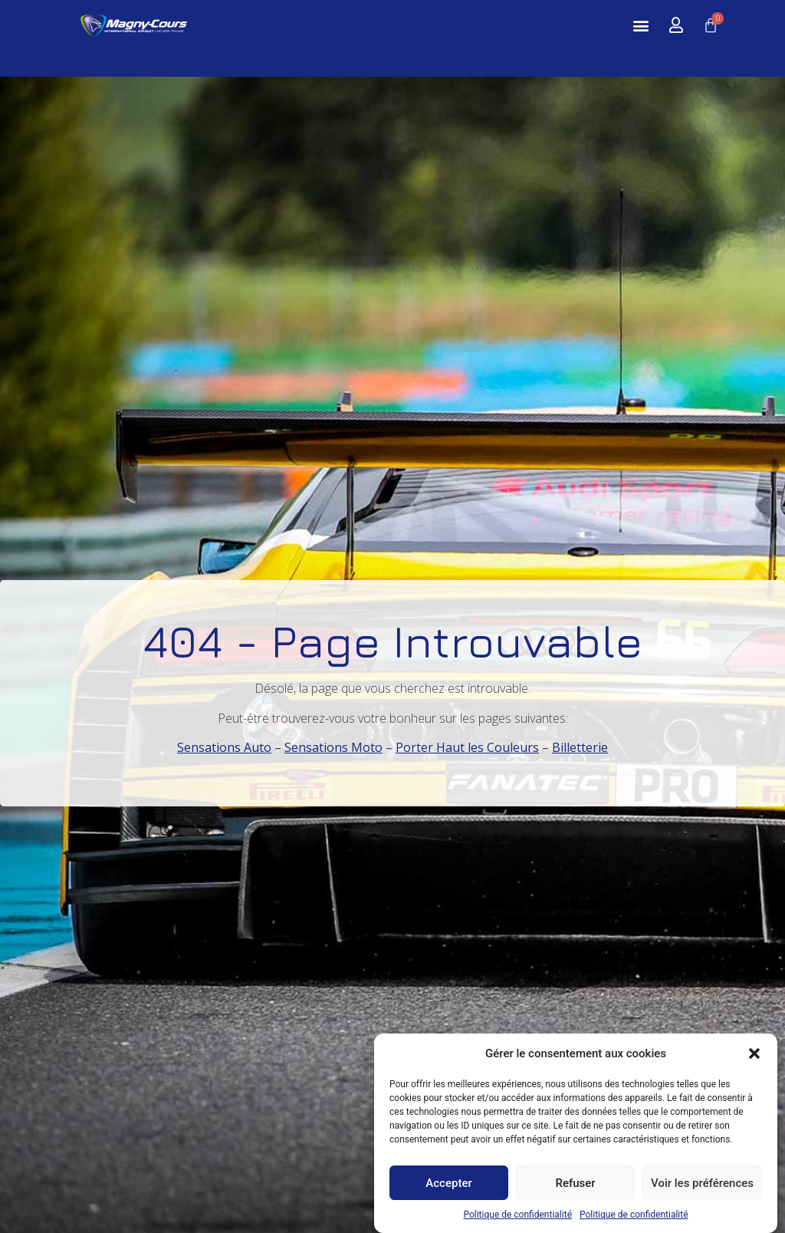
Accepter (448, 1188)
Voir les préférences (702, 1188)
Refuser (575, 1188)
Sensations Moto (333, 747)
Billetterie (580, 747)
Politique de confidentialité (517, 1219)
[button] (754, 1058)
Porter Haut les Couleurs (467, 747)
